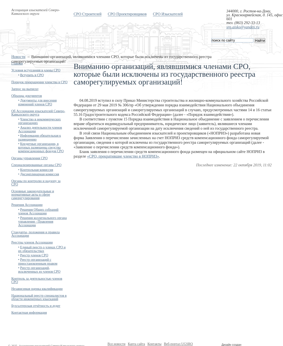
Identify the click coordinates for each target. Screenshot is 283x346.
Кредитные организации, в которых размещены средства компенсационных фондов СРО (41, 147)
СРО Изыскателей (168, 14)
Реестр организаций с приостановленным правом (38, 261)
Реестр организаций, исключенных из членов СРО (39, 269)
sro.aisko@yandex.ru (242, 27)
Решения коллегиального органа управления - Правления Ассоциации (42, 221)
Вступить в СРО (32, 75)
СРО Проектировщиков (127, 14)
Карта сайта (136, 344)
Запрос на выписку (25, 89)
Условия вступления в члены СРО (35, 70)
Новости (18, 57)
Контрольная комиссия (36, 170)
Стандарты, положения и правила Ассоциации (35, 233)
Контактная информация (29, 312)
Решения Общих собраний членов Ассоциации (38, 211)
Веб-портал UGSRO (178, 344)
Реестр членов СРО (34, 255)
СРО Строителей (87, 14)
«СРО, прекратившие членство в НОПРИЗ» (123, 156)
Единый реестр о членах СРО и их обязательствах (42, 249)
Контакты (154, 344)
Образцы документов (26, 96)
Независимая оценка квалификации (37, 289)
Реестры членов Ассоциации (32, 242)
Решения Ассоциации (27, 205)
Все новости (116, 344)
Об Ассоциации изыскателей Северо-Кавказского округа (38, 112)
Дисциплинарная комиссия (39, 174)
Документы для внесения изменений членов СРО (37, 102)
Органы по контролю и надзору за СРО (36, 182)
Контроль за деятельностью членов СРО (36, 280)
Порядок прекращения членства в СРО (39, 82)
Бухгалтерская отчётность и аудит (35, 306)
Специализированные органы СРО (36, 165)
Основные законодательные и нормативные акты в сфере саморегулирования (32, 194)
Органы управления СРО (29, 158)
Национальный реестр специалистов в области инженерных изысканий (39, 297)
